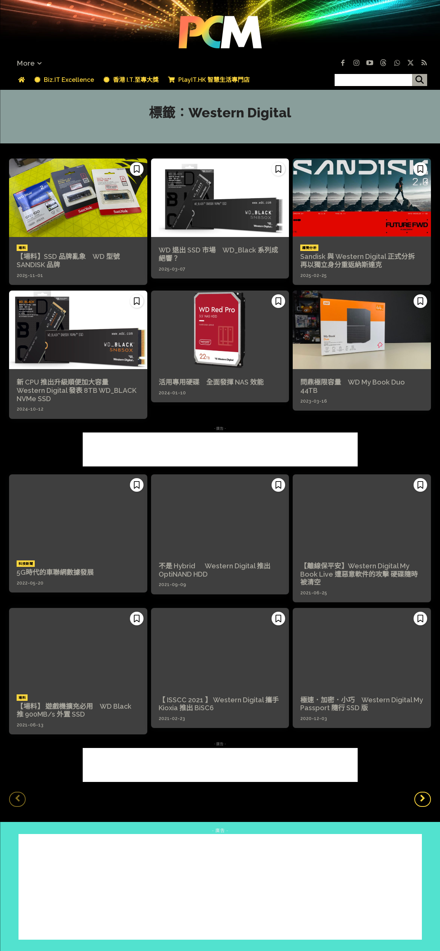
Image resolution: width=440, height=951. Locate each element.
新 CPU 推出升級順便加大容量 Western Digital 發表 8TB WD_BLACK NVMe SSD (76, 390)
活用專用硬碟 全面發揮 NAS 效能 (211, 382)
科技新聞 (26, 564)
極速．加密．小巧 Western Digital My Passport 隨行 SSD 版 (361, 704)
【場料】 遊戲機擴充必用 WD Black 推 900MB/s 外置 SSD (74, 710)
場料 (22, 248)
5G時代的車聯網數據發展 (55, 572)
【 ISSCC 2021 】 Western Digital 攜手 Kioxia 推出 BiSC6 (219, 704)
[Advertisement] (220, 449)
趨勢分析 (309, 248)
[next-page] (422, 799)
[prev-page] (17, 799)
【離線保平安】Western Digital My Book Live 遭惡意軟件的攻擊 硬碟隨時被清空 (359, 574)
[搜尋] (419, 80)
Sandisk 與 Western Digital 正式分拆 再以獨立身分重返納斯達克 (360, 260)
